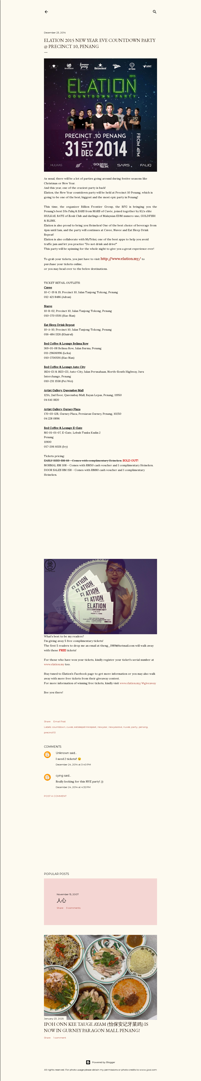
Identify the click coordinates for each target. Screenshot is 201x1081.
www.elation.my (54, 664)
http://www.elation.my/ (120, 258)
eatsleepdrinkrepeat (85, 726)
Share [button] (47, 721)
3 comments (73, 907)
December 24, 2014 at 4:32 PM (73, 787)
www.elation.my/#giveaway (138, 683)
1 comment (59, 1037)
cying (59, 775)
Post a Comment (55, 795)
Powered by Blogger (100, 1062)
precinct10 (50, 732)
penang (143, 726)
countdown (58, 726)
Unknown (62, 753)
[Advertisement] (100, 834)
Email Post (59, 721)
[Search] (154, 11)
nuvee (126, 726)
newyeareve (115, 726)
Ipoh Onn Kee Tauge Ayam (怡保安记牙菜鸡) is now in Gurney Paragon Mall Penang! (96, 1027)
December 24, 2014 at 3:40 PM (73, 764)
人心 (61, 900)
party (134, 726)
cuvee (70, 726)
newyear (102, 726)
